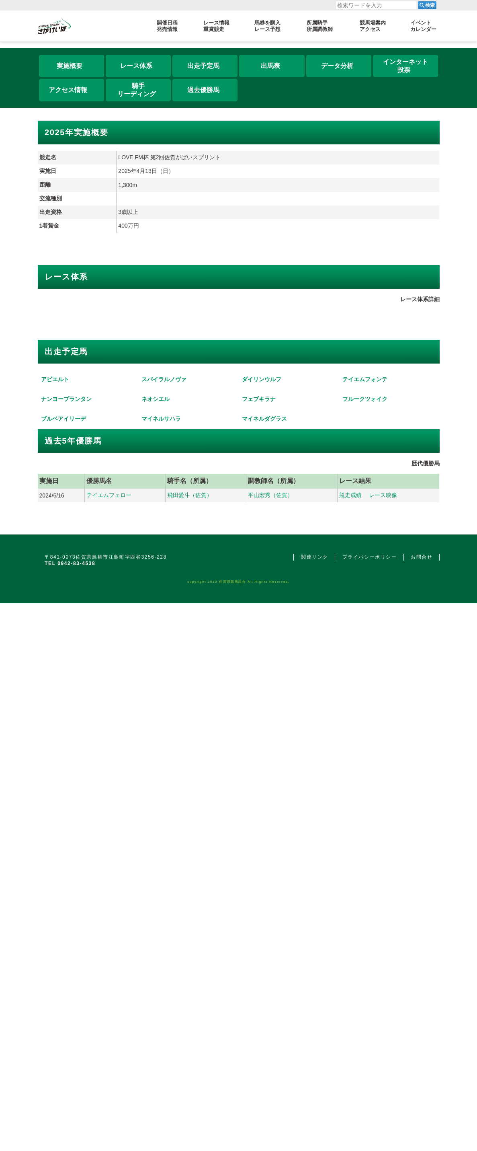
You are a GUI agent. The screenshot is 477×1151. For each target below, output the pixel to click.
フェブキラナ (259, 866)
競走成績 (350, 1020)
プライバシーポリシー (369, 1082)
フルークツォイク (364, 866)
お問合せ (421, 1082)
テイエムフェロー (108, 1020)
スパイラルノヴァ (163, 788)
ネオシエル (155, 866)
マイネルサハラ (161, 944)
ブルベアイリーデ (63, 944)
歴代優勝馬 (425, 988)
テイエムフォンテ (364, 788)
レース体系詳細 (420, 473)
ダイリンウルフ (261, 788)
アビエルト (55, 788)
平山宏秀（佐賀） (270, 1020)
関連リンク (314, 1082)
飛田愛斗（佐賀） (189, 1020)
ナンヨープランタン (66, 866)
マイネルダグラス (264, 944)
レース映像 (383, 1020)
